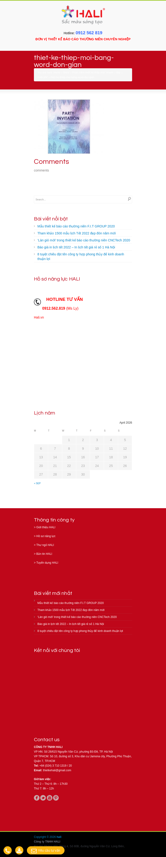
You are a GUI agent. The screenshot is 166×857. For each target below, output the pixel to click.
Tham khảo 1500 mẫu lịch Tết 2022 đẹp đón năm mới (76, 233)
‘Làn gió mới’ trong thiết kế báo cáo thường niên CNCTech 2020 (83, 240)
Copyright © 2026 (45, 837)
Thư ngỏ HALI (45, 545)
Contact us (47, 739)
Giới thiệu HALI (45, 527)
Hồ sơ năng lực (45, 536)
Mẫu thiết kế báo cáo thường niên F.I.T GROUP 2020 (76, 226)
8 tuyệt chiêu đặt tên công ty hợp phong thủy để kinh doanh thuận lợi (80, 256)
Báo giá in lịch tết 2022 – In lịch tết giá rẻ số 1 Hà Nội (76, 247)
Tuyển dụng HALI (47, 562)
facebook (37, 798)
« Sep (37, 483)
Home (57, 72)
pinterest (56, 798)
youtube (49, 798)
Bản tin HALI (44, 553)
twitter (43, 798)
